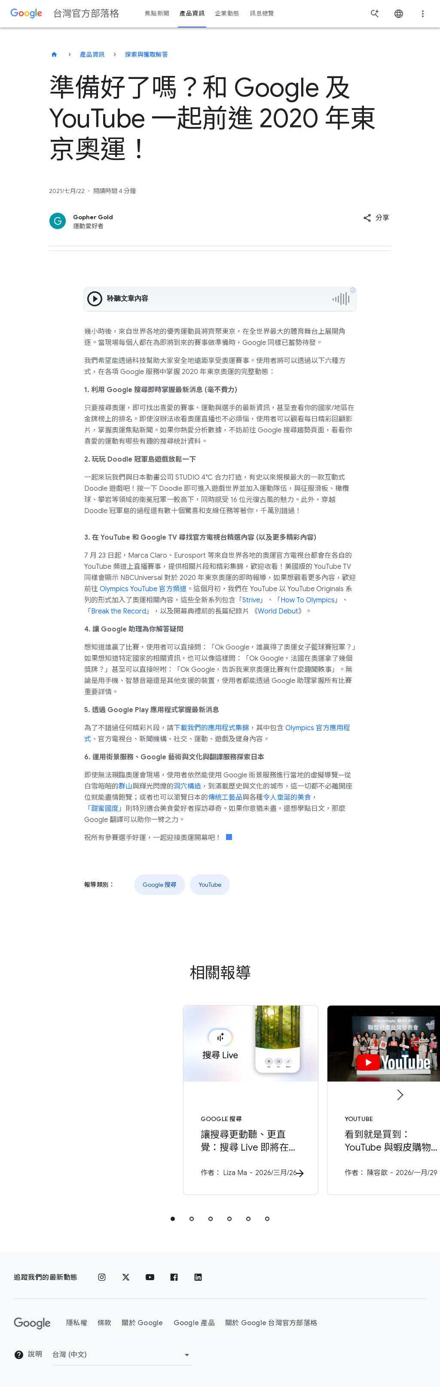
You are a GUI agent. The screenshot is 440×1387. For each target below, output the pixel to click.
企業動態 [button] (227, 13)
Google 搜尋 (160, 884)
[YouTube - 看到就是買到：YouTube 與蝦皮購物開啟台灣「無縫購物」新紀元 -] (332, 1102)
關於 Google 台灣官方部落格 (271, 1323)
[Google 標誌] (32, 1323)
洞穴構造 (187, 786)
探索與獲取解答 (146, 54)
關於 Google (142, 1323)
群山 (125, 786)
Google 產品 (194, 1323)
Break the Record (118, 611)
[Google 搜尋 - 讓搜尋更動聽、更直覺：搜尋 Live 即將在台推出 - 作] (107, 1102)
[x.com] (126, 1277)
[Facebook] (174, 1277)
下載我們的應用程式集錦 (211, 728)
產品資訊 (92, 54)
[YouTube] (150, 1277)
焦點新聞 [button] (157, 13)
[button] (376, 218)
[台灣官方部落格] (54, 54)
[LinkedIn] (198, 1277)
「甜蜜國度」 (104, 808)
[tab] (172, 1221)
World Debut (278, 611)
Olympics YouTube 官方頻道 (142, 589)
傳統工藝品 (225, 797)
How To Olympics (308, 600)
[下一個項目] (399, 1095)
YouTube (210, 884)
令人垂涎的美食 (287, 797)
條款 (105, 1323)
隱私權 (76, 1323)
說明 (28, 1355)
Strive (251, 600)
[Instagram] (102, 1277)
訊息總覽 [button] (262, 13)
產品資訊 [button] (192, 13)
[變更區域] (122, 1355)
